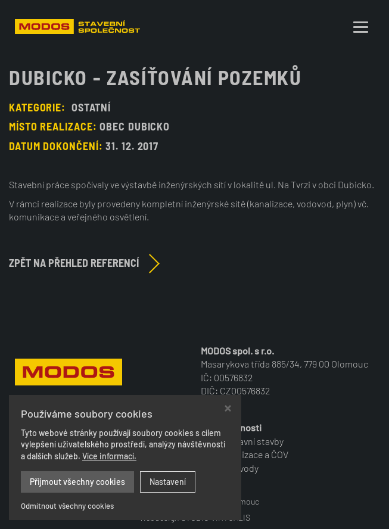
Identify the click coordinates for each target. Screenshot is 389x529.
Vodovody (239, 468)
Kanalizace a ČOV (253, 454)
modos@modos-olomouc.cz (104, 454)
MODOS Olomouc (228, 501)
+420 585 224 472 (68, 441)
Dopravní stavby (251, 441)
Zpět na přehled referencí (74, 263)
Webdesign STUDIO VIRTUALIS (194, 517)
